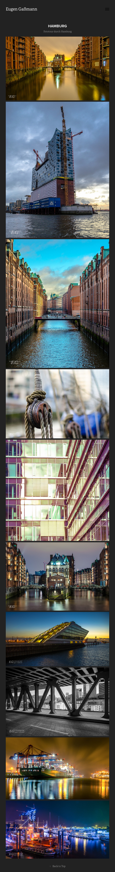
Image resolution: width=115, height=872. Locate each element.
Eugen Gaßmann (21, 9)
